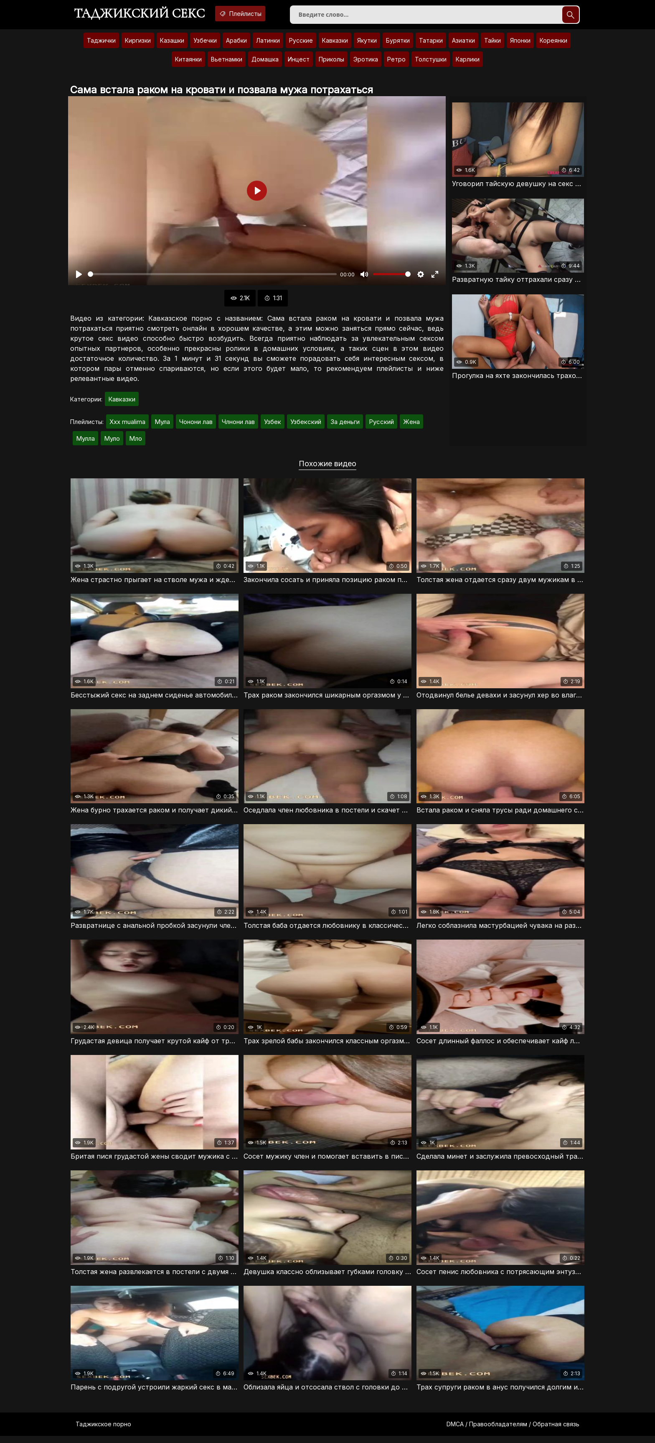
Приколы (331, 62)
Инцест (299, 62)
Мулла (85, 442)
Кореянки (553, 43)
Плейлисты (253, 13)
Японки (520, 43)
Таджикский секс (143, 14)
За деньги (345, 425)
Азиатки (463, 43)
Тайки (492, 43)
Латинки (268, 43)
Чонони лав (196, 425)
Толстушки (431, 62)
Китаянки (188, 62)
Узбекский (305, 425)
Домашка (265, 62)
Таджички (101, 43)
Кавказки (335, 43)
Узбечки (205, 43)
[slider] (212, 278)
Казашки (172, 43)
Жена (411, 425)
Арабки (236, 43)
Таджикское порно (103, 1431)
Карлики (468, 62)
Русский (381, 425)
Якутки (367, 43)
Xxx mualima (127, 425)
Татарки (431, 43)
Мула (162, 425)
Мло (135, 442)
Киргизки (138, 43)
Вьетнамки (226, 62)
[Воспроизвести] (79, 277)
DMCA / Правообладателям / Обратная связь (513, 1431)
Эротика (365, 62)
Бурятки (398, 43)
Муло (112, 442)
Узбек (272, 425)
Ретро (396, 62)
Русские (301, 43)
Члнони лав (238, 425)
